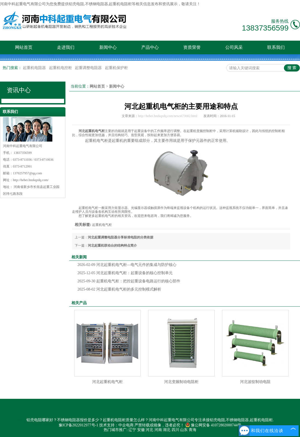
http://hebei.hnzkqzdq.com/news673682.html (167, 116)
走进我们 (65, 47)
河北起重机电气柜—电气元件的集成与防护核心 (126, 265)
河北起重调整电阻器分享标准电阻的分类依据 (120, 237)
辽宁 (132, 430)
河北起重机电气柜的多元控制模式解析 (119, 289)
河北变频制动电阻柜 (181, 382)
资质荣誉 (192, 47)
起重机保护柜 (116, 68)
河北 (149, 430)
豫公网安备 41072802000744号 (213, 425)
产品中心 (150, 47)
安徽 (141, 430)
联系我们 (276, 47)
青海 (192, 430)
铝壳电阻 (76, 4)
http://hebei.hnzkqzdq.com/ (31, 180)
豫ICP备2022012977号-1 (78, 425)
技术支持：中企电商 (116, 425)
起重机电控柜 (61, 68)
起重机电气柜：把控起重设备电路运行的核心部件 (128, 281)
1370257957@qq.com (27, 173)
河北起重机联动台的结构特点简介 (112, 245)
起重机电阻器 (35, 68)
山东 (184, 430)
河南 (158, 430)
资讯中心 (19, 90)
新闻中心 (108, 47)
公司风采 (234, 47)
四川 (175, 430)
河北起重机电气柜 (107, 382)
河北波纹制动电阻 (255, 382)
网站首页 (23, 47)
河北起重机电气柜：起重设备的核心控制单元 (125, 273)
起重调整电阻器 (89, 68)
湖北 (166, 430)
